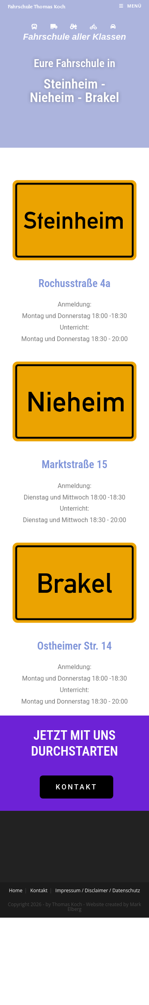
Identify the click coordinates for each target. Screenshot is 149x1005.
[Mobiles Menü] (130, 6)
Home (16, 890)
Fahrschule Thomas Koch (36, 7)
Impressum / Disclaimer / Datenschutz (97, 890)
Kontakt (38, 890)
